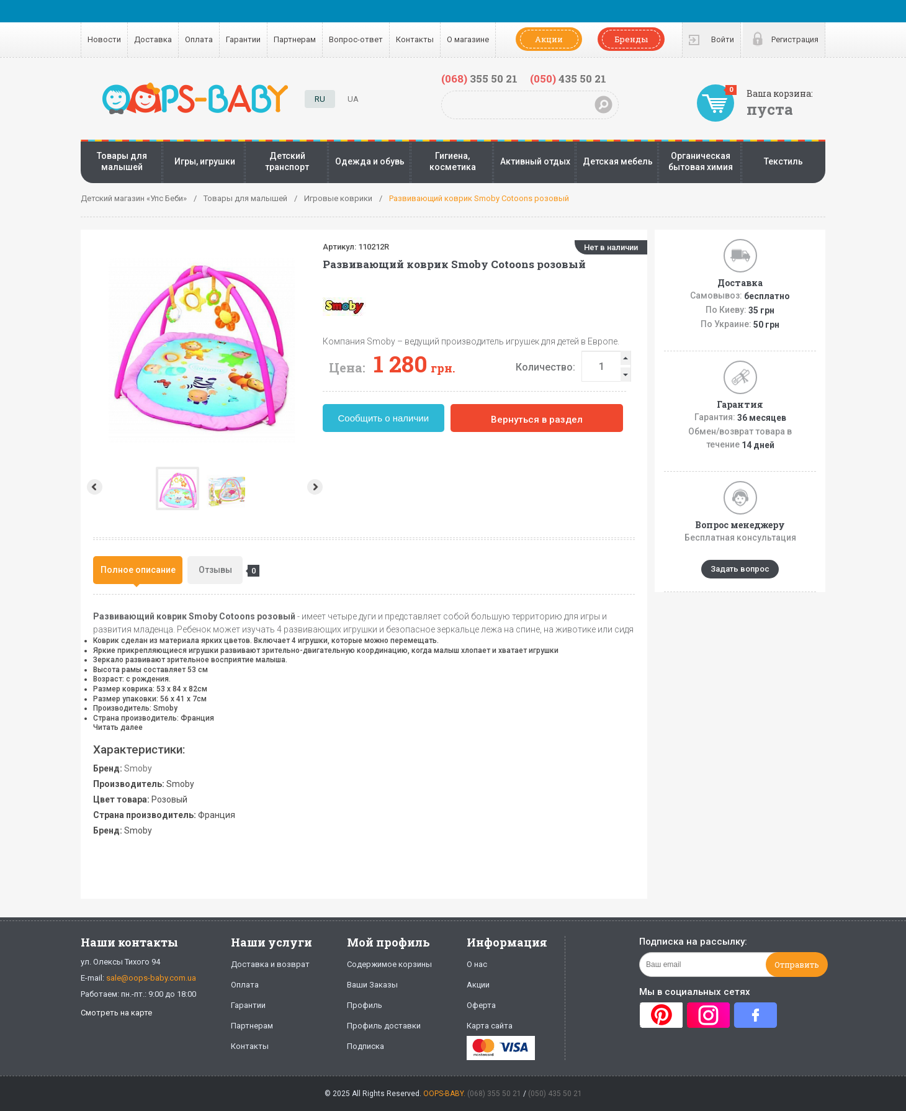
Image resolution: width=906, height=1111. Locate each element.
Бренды (631, 39)
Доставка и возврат (270, 964)
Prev (93, 487)
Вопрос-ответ (356, 39)
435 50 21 (568, 78)
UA (353, 99)
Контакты (415, 39)
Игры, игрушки (204, 161)
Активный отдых (535, 161)
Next (316, 487)
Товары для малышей (122, 161)
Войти (722, 39)
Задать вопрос (740, 568)
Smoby (138, 768)
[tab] (137, 570)
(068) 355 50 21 (494, 1093)
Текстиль (783, 161)
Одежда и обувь (370, 161)
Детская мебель (618, 161)
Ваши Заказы (372, 984)
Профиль (364, 1005)
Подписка (365, 1046)
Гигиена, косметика (452, 161)
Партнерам (295, 39)
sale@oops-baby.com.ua (151, 978)
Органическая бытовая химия (700, 161)
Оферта (481, 1005)
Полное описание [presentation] (138, 570)
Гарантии (243, 39)
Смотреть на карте (116, 1012)
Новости (104, 39)
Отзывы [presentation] (221, 571)
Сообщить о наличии (383, 418)
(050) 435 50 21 (555, 1093)
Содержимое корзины (389, 964)
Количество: (545, 367)
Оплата (199, 39)
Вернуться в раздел (537, 419)
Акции (549, 39)
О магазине (468, 39)
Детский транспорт (287, 161)
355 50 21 (479, 78)
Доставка (153, 39)
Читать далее (118, 727)
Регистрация (795, 39)
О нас (477, 964)
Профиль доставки (384, 1025)
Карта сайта (490, 1025)
